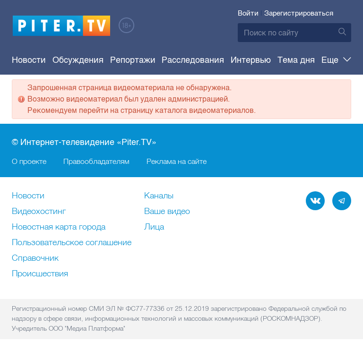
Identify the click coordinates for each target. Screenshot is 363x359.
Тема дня (296, 60)
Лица (154, 227)
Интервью (251, 60)
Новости (29, 60)
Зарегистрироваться (298, 13)
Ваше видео (167, 211)
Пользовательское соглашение (71, 243)
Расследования (193, 60)
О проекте (29, 161)
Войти (248, 13)
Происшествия (40, 274)
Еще (336, 60)
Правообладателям (96, 161)
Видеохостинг (39, 211)
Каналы (158, 196)
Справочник (35, 258)
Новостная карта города (58, 227)
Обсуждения (78, 60)
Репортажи (133, 60)
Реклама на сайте (177, 161)
